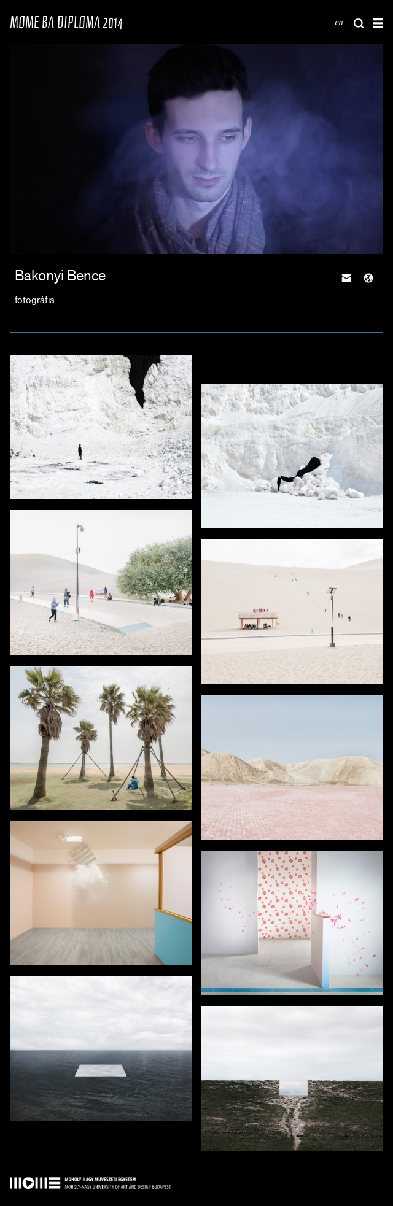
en (339, 22)
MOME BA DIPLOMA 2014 (66, 22)
